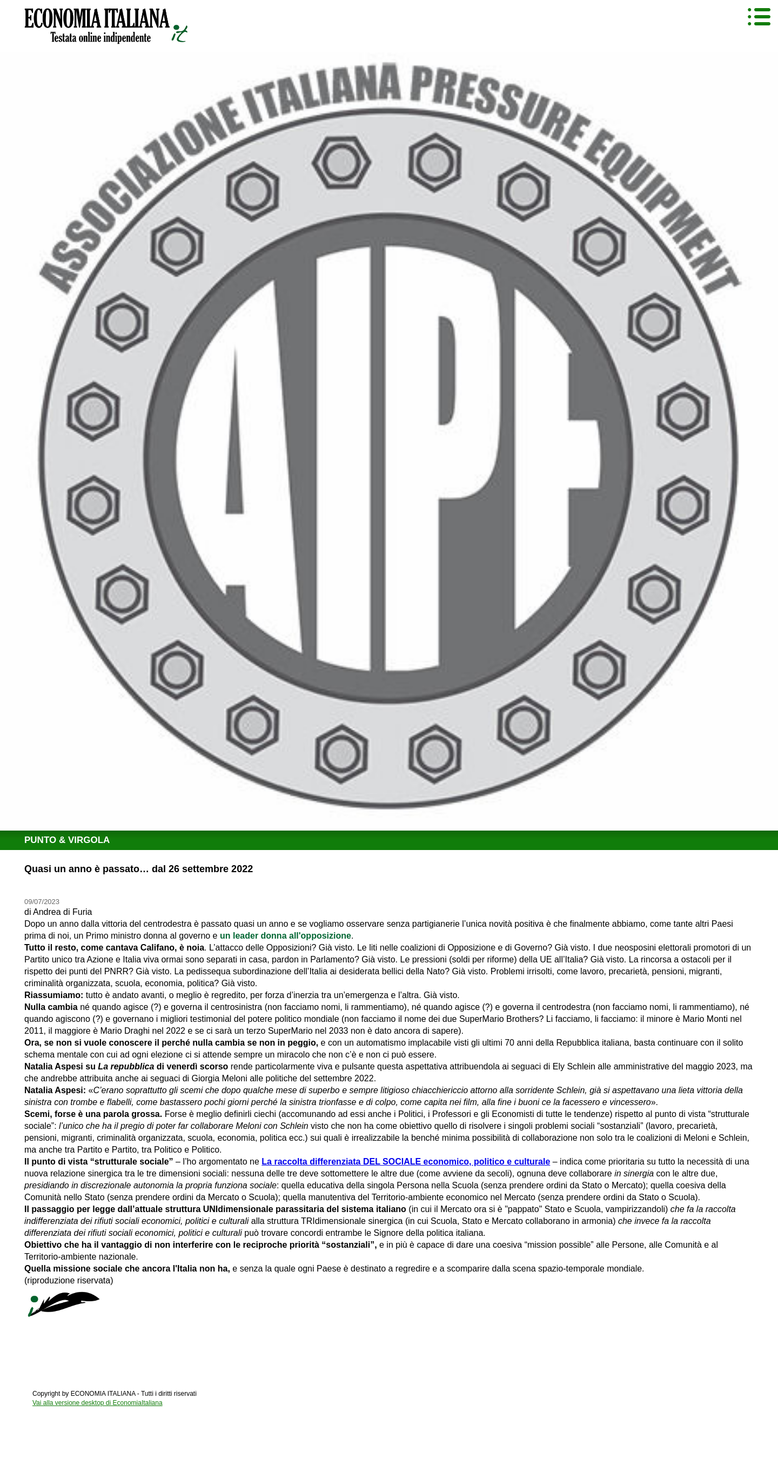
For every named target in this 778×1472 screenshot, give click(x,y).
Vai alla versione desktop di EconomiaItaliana (97, 1403)
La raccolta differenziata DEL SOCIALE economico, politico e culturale (405, 1161)
